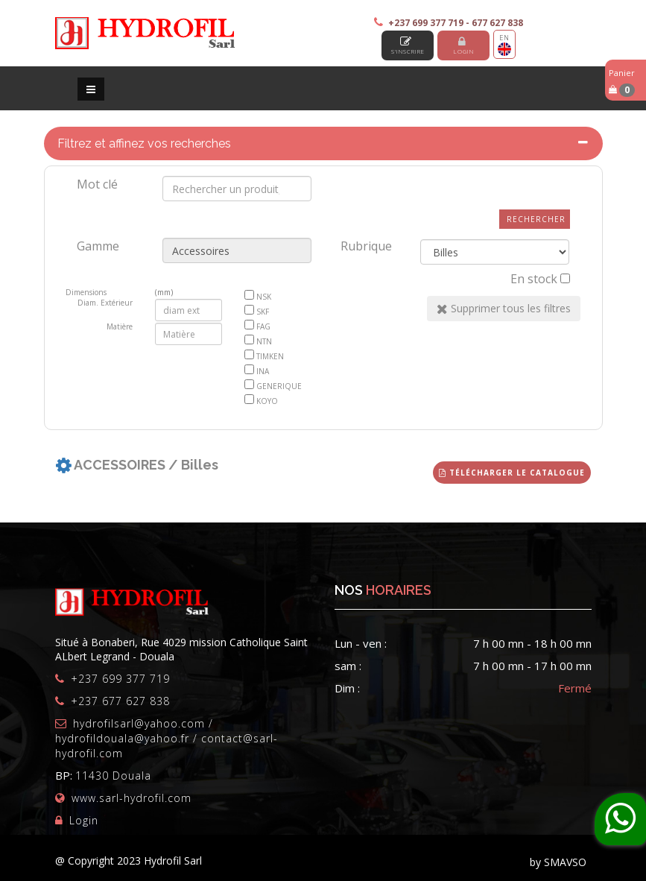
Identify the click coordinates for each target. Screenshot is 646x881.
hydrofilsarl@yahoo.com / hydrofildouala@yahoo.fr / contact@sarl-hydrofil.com (166, 738)
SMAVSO (565, 862)
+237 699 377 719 (120, 679)
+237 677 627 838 (120, 701)
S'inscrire (408, 45)
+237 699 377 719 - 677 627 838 (455, 22)
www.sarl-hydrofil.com (131, 798)
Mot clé (97, 184)
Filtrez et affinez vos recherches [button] (144, 143)
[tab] (323, 143)
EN (504, 44)
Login (464, 45)
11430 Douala (113, 775)
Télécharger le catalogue (512, 472)
